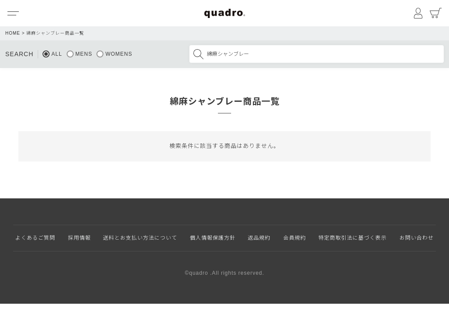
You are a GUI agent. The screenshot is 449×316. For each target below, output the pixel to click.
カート (436, 13)
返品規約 (259, 238)
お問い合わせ (416, 238)
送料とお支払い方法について (140, 238)
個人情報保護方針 (212, 238)
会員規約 (294, 238)
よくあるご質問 (35, 238)
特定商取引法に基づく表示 (352, 238)
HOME (12, 33)
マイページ (418, 13)
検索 (198, 54)
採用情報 (79, 238)
